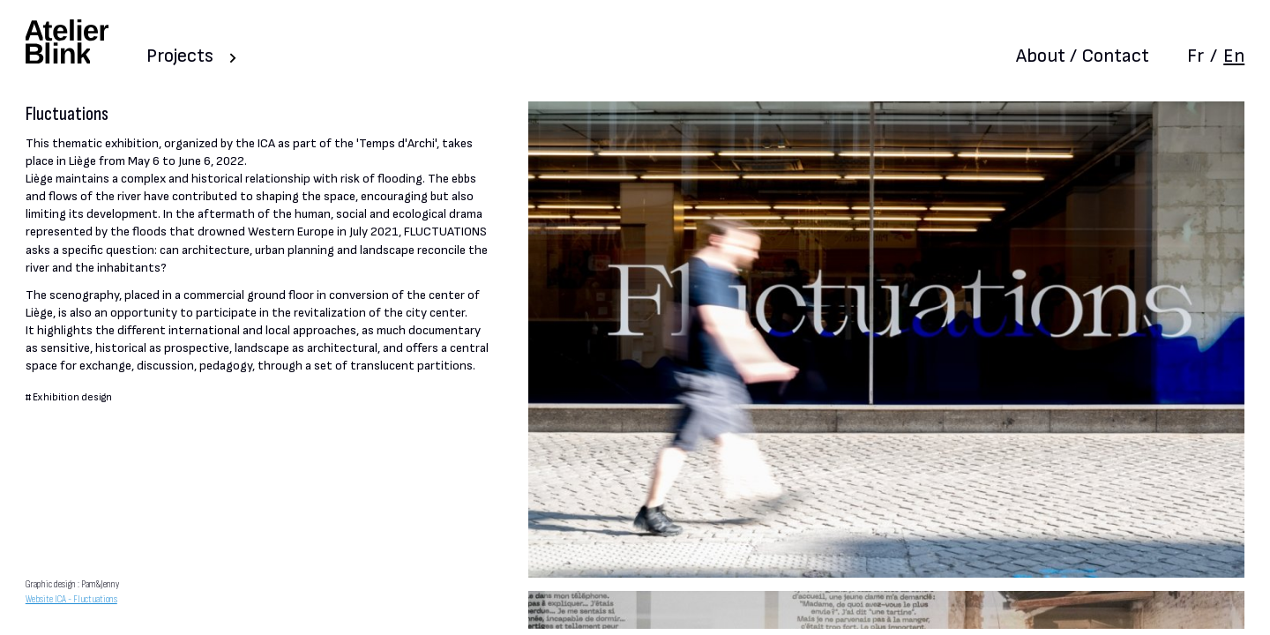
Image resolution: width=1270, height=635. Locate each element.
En (1233, 56)
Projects (179, 56)
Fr (1195, 56)
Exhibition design (72, 397)
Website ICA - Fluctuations (71, 599)
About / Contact (1082, 56)
